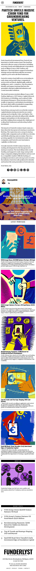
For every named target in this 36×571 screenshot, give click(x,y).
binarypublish (12, 180)
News (20, 7)
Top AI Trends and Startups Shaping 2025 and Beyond (15, 400)
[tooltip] (8, 170)
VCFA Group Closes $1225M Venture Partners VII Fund (18, 260)
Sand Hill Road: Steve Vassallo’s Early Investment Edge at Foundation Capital (16, 447)
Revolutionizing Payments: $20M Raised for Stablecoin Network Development (15, 352)
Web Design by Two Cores (18, 565)
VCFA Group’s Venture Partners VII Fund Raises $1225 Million (18, 305)
